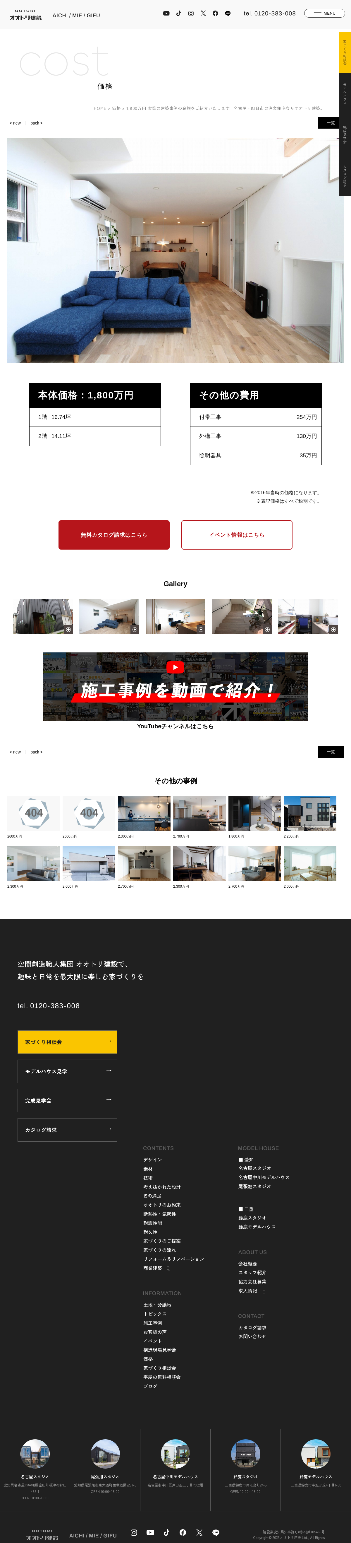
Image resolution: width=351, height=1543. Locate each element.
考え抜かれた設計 (162, 1186)
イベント (152, 1340)
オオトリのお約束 (162, 1204)
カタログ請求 (68, 1129)
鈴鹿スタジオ (252, 1217)
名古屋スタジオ (254, 1168)
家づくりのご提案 (162, 1240)
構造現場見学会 (159, 1349)
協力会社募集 (252, 1281)
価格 (148, 1358)
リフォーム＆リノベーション (173, 1258)
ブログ (150, 1385)
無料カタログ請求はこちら (114, 535)
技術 (148, 1177)
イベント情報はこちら (237, 535)
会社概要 (247, 1263)
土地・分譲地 (157, 1304)
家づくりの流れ (159, 1249)
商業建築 (152, 1267)
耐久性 (150, 1231)
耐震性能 (152, 1222)
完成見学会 (68, 1100)
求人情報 (247, 1290)
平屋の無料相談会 (162, 1376)
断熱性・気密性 (159, 1213)
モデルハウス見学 (68, 1071)
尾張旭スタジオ (254, 1186)
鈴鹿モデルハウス (257, 1226)
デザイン (152, 1159)
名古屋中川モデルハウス (264, 1177)
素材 (148, 1168)
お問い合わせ (252, 1336)
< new (15, 123)
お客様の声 (155, 1331)
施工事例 (152, 1322)
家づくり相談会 (68, 1042)
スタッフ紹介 (252, 1272)
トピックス (155, 1313)
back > (36, 123)
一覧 (331, 122)
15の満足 (152, 1195)
